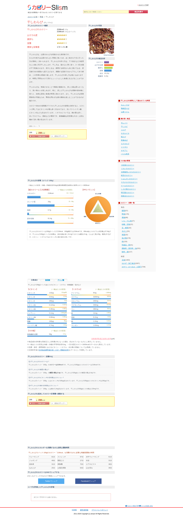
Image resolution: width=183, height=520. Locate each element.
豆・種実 (125, 228)
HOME (74, 510)
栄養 (29, 43)
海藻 (123, 235)
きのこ (124, 231)
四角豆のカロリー (127, 196)
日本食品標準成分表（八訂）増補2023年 (54, 350)
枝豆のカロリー (127, 175)
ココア (123, 130)
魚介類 (124, 238)
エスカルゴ (125, 144)
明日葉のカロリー (127, 193)
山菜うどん (125, 112)
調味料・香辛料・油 (129, 248)
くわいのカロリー (127, 169)
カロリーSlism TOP (133, 506)
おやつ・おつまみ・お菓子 (132, 267)
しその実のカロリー (128, 189)
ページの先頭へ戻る (147, 506)
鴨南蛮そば (125, 108)
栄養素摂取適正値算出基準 (101, 339)
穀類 (123, 211)
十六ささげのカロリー (129, 182)
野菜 (123, 214)
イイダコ (124, 147)
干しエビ (124, 126)
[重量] (32, 132)
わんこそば (125, 105)
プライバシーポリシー (100, 510)
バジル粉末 (125, 154)
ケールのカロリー (127, 186)
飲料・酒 (125, 252)
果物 (123, 217)
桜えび (123, 137)
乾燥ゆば (124, 140)
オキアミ (124, 150)
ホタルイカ (125, 133)
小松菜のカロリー (127, 165)
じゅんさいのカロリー (129, 179)
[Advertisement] (48, 160)
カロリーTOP (144, 5)
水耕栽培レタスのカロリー (131, 172)
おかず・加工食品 (128, 263)
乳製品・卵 (126, 245)
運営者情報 (84, 510)
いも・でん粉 (127, 221)
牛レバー (124, 123)
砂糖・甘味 (126, 224)
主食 (123, 260)
